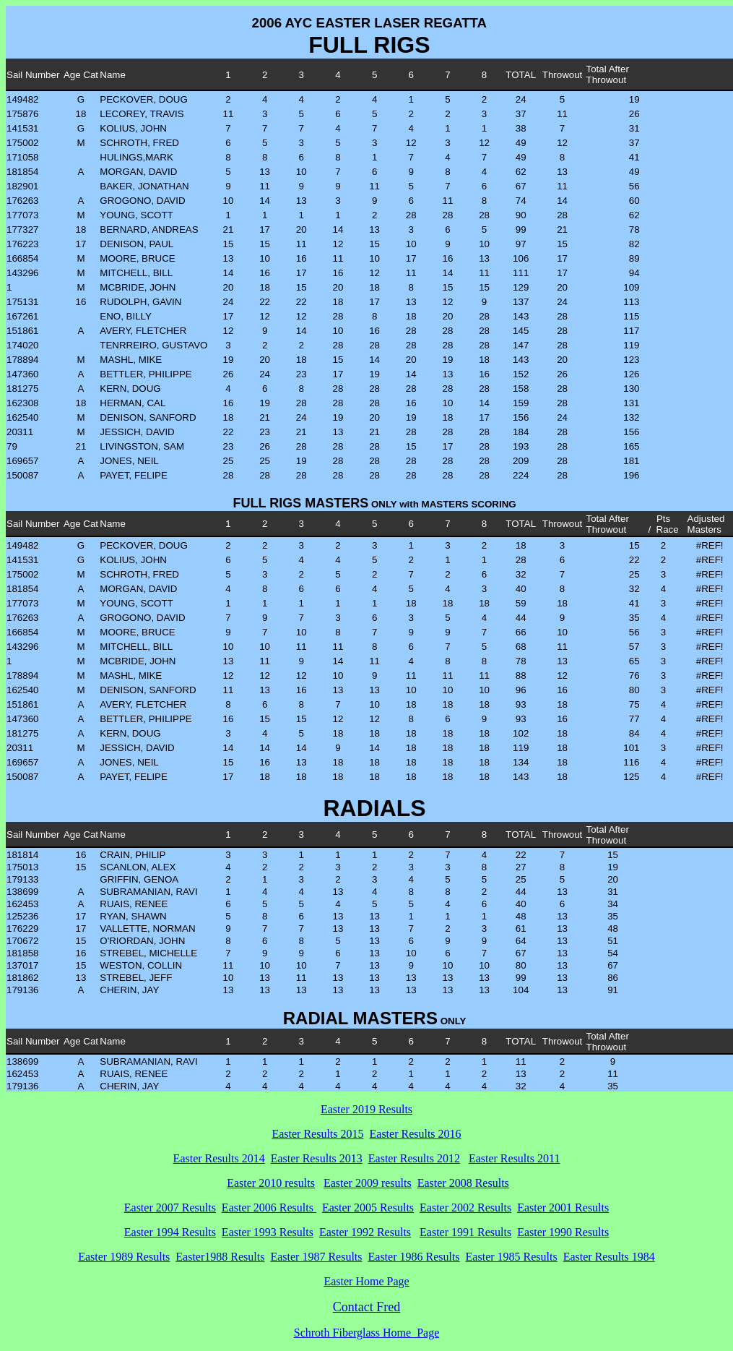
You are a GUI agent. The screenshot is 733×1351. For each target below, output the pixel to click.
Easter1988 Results (219, 1257)
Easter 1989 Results (124, 1257)
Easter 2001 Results (563, 1207)
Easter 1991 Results (465, 1232)
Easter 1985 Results (512, 1257)
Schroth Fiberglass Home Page (366, 1332)
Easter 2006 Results (269, 1207)
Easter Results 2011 (514, 1158)
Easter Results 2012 (414, 1158)
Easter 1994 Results (170, 1232)
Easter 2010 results (271, 1183)
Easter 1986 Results (414, 1257)
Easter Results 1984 (609, 1257)
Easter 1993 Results (267, 1232)
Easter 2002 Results (465, 1207)
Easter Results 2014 (219, 1158)
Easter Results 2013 (317, 1158)
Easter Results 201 (413, 1134)
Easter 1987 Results (316, 1257)
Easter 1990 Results (563, 1232)
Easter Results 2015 (317, 1134)
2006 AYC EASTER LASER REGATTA (369, 22)
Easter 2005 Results (368, 1207)
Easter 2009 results (368, 1183)
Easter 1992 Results (365, 1232)
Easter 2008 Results (463, 1183)
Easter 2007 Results (170, 1207)
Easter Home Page (366, 1281)
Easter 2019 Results (366, 1109)
